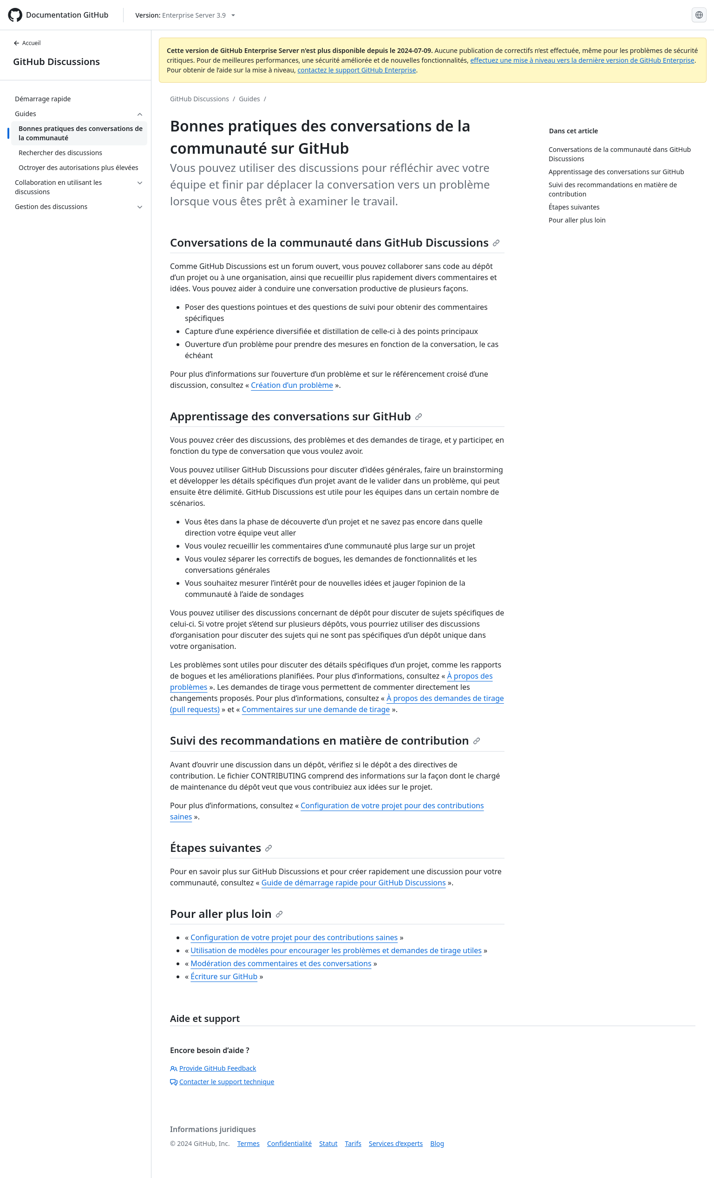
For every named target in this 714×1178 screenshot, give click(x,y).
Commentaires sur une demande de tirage (316, 709)
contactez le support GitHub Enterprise (356, 69)
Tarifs (353, 1143)
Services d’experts (396, 1143)
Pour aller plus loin (226, 913)
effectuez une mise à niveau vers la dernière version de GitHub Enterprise (582, 60)
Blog (437, 1143)
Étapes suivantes (221, 847)
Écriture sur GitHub (223, 976)
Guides (249, 98)
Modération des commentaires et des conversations (280, 963)
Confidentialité (289, 1143)
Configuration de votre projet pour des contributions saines (294, 937)
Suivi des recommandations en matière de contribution (325, 740)
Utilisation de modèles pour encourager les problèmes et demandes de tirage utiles (336, 950)
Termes (248, 1143)
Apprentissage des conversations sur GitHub (296, 416)
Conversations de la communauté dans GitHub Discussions (335, 242)
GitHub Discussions (56, 61)
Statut (328, 1143)
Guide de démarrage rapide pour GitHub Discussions (354, 882)
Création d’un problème (292, 385)
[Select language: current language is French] (699, 14)
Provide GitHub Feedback (213, 1068)
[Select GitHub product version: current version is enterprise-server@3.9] (185, 15)
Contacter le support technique (222, 1081)
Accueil (27, 43)
